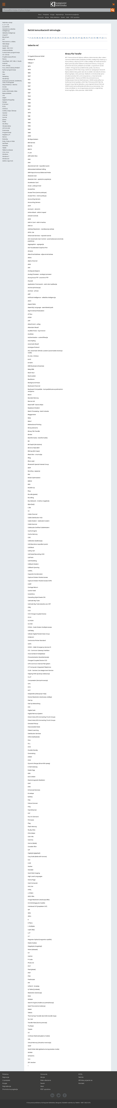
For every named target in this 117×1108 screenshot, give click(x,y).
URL (29, 1039)
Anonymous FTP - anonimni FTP (38, 277)
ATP (29, 321)
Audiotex (31, 334)
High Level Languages (35, 876)
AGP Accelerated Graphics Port (37, 247)
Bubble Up (31, 487)
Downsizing (31, 753)
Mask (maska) (32, 943)
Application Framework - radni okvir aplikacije (42, 284)
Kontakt (81, 1083)
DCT (29, 690)
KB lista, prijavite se (85, 1080)
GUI (29, 860)
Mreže (4, 121)
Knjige (52, 14)
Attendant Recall (33, 327)
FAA (29, 800)
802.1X (30, 149)
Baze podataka (6, 93)
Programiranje (6, 132)
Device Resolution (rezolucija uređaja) (40, 697)
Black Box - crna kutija (35, 454)
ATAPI (30, 317)
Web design (5, 44)
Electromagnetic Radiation (36, 780)
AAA (29, 159)
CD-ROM (30, 620)
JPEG (29, 916)
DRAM (30, 757)
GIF (29, 850)
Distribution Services (34, 733)
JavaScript (5, 46)
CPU (29, 683)
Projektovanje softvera (9, 57)
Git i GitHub (5, 54)
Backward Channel (34, 386)
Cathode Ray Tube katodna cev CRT (39, 604)
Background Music (34, 382)
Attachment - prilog (34, 324)
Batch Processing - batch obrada (38, 411)
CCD (29, 610)
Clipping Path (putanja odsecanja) (39, 674)
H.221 (29, 863)
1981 (29, 116)
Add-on (30, 225)
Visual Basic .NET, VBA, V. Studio (11, 61)
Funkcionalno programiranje (11, 52)
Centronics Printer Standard (37, 640)
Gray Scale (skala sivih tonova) (37, 856)
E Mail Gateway (33, 767)
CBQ (29, 607)
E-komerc (5, 104)
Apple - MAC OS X (7, 48)
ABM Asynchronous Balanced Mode (39, 172)
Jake (29, 913)
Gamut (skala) (32, 843)
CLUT (29, 677)
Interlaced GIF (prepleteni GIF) (37, 906)
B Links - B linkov (33, 356)
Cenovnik (41, 17)
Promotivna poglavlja (72, 14)
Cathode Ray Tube (34, 600)
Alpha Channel (32, 261)
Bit (29, 441)
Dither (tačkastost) (33, 737)
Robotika (5, 139)
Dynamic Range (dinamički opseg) (39, 763)
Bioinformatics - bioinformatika (38, 438)
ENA (29, 786)
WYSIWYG (31, 1056)
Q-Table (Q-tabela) (34, 989)
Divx (29, 740)
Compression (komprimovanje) (38, 680)
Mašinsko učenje (7, 22)
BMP (29, 468)
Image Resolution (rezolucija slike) (38, 899)
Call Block (31, 547)
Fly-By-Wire (31, 830)
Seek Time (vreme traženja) (36, 1006)
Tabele (4, 148)
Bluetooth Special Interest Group (38, 464)
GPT (3, 39)
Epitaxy (30, 796)
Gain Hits (30, 836)
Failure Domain (33, 803)
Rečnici (4, 137)
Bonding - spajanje (34, 471)
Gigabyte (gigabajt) (34, 853)
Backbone (31, 379)
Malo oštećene (54, 17)
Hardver (4, 113)
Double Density (33, 750)
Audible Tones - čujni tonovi (36, 331)
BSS (29, 484)
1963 (29, 103)
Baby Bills (31, 369)
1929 (29, 89)
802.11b (30, 146)
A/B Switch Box (32, 156)
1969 (29, 106)
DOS (29, 747)
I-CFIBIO (30, 893)
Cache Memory (33, 534)
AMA (29, 264)
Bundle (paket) (32, 494)
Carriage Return (33, 587)
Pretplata (46, 14)
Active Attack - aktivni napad (37, 212)
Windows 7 (5, 156)
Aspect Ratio (32, 304)
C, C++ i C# (5, 24)
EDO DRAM (31, 776)
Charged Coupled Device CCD (37, 660)
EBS (29, 773)
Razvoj (4, 59)
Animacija (5, 89)
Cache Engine (32, 531)
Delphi (4, 97)
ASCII (29, 301)
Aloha (29, 257)
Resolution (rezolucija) (35, 993)
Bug (29, 491)
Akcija (47, 17)
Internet (4, 115)
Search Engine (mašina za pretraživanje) (41, 1002)
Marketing (5, 76)
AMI (29, 267)
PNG (29, 976)
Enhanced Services (34, 790)
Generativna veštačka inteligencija (8, 29)
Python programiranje (9, 70)
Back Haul (31, 372)
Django (4, 102)
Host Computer (33, 883)
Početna (5, 1074)
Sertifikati (5, 143)
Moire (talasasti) (33, 949)
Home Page (31, 880)
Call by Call (31, 551)
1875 (29, 66)
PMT (29, 973)
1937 (29, 93)
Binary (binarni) (33, 428)
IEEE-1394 (31, 896)
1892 (29, 73)
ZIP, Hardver (32, 1062)
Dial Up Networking (34, 703)
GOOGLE (5, 108)
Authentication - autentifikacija (38, 337)
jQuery (4, 119)
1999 (29, 132)
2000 (29, 136)
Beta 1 (30, 421)
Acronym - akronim (34, 209)
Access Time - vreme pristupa (37, 196)
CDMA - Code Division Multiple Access (40, 627)
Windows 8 (5, 158)
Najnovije (5, 1077)
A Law (30, 152)
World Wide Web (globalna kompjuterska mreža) (43, 1049)
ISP (29, 909)
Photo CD (31, 963)
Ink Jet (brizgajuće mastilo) (36, 903)
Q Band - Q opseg (33, 986)
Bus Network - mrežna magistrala (38, 501)
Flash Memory (32, 826)
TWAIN (30, 1029)
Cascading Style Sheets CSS (36, 597)
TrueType (31, 1026)
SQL (3, 72)
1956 (29, 99)
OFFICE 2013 (6, 128)
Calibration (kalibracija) (35, 541)
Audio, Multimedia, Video (9, 91)
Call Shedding (32, 561)
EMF (29, 783)
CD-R (29, 617)
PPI (29, 983)
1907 (29, 76)
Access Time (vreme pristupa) (37, 192)
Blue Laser (31, 461)
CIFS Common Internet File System (39, 664)
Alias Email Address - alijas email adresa (40, 254)
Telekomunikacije (7, 150)
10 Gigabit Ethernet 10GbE (36, 56)
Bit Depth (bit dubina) (35, 444)
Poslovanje (5, 130)
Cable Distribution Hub (35, 517)
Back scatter (32, 376)
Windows (5, 154)
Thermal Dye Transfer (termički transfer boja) (42, 1016)
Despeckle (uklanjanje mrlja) (37, 693)
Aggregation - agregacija (36, 244)
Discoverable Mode (34, 727)
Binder (30, 434)
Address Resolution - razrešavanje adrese (41, 229)
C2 (28, 511)
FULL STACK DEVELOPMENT (11, 68)
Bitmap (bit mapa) (34, 451)
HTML (29, 889)
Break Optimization (34, 477)
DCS (29, 687)
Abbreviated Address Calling (37, 169)
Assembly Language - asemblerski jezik (40, 307)
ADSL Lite (31, 232)
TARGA (30, 1012)
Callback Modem (33, 564)
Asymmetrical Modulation (36, 311)
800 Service (31, 142)
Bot (29, 474)
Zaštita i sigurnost (7, 161)
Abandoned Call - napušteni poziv (38, 166)
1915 (29, 79)
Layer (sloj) (31, 929)
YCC (29, 1059)
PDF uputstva (75, 17)
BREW (30, 481)
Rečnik (80, 1077)
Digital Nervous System (35, 713)
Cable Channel (32, 514)
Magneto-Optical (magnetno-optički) (40, 939)
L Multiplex (31, 926)
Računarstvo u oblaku (9, 41)
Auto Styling (32, 340)
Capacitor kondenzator (35, 574)
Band (29, 394)
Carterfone (31, 594)
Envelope (31, 793)
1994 (29, 122)
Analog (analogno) (34, 271)
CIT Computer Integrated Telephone (39, 667)
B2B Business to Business (36, 366)
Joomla (4, 117)
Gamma (30, 840)
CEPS (29, 644)
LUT (29, 933)
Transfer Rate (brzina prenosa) (37, 1022)
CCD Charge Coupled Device (37, 614)
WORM (30, 1052)
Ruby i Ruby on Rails (8, 141)
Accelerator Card (33, 182)
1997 (29, 129)
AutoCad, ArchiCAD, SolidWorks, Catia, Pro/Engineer (12, 81)
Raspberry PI (6, 134)
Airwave (30, 251)
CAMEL (30, 571)
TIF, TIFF (30, 1019)
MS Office (5, 124)
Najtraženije (60, 14)
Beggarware (32, 414)
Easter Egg (31, 770)
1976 (29, 112)
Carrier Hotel (32, 590)
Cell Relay (31, 630)
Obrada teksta (6, 126)
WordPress (5, 78)
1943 (29, 96)
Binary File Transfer (34, 431)
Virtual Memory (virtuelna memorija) (39, 1042)
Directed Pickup (33, 723)
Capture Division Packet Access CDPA (40, 581)
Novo (39, 14)
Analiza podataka (7, 50)
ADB (29, 219)
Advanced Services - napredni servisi (39, 235)
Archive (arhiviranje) (34, 287)
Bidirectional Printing (34, 424)
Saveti (63, 17)
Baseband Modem (34, 408)
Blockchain (5, 37)
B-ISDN (30, 362)
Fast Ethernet (32, 810)
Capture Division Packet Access (38, 577)
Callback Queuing (33, 567)
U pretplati (6, 1080)
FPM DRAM (31, 833)
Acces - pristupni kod (34, 186)
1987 (29, 119)
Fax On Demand (33, 816)
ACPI (29, 206)
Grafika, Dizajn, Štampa (9, 110)
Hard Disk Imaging (34, 873)
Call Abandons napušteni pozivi (38, 544)
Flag (29, 823)
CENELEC (31, 637)
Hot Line (30, 886)
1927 (29, 86)
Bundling (31, 497)
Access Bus (31, 189)
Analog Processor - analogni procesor (39, 274)
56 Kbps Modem (33, 139)
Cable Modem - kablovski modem (38, 521)
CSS (3, 95)
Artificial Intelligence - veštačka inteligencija (42, 297)
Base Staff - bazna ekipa (35, 404)
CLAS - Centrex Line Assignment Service (40, 670)
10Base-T (30, 63)
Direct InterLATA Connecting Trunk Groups (41, 717)
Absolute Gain (32, 176)
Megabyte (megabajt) (35, 946)
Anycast (30, 281)
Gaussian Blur (32, 846)
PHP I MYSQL (6, 65)
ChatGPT (5, 35)
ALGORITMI (5, 27)
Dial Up (30, 700)
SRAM (30, 1009)
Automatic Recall (33, 344)
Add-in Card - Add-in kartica (37, 222)
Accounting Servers (34, 199)
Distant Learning (33, 730)
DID (29, 707)
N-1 (29, 953)
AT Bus (30, 314)
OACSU (30, 956)
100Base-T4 (31, 59)
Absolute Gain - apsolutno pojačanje (39, 179)
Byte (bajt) (31, 504)
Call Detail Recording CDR (36, 554)
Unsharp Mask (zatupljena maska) (39, 1036)
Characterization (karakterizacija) (38, 657)
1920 (29, 83)
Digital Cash (31, 710)
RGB (29, 996)
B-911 (29, 359)
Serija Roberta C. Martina (9, 84)
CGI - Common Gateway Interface (38, 650)
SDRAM (30, 999)
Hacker (30, 866)
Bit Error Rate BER (33, 448)
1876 (29, 69)
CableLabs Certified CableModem (38, 527)
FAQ (29, 806)
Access (4, 87)
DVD (29, 760)
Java (3, 74)
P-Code (30, 959)
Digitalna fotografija (8, 100)
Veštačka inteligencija (8, 33)
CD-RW (30, 624)
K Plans (30, 923)
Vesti (67, 17)
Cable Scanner (32, 524)
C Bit (29, 507)
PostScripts (31, 979)
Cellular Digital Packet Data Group (39, 634)
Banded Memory (33, 398)
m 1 (29, 936)
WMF (29, 1046)
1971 (29, 109)
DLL (29, 743)
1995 (29, 126)
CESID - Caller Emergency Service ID (39, 647)
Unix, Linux (5, 152)
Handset (30, 870)
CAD (29, 537)
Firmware (31, 820)
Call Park (30, 557)
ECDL (4, 106)
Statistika (5, 145)
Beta (29, 418)
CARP (29, 584)
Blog (29, 458)
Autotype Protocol (33, 347)
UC (29, 1032)
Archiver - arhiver (33, 291)
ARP (29, 294)
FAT (29, 813)
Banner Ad (31, 401)
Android (4, 63)
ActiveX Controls (33, 216)
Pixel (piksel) (32, 969)
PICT (29, 966)
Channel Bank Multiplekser (36, 654)
